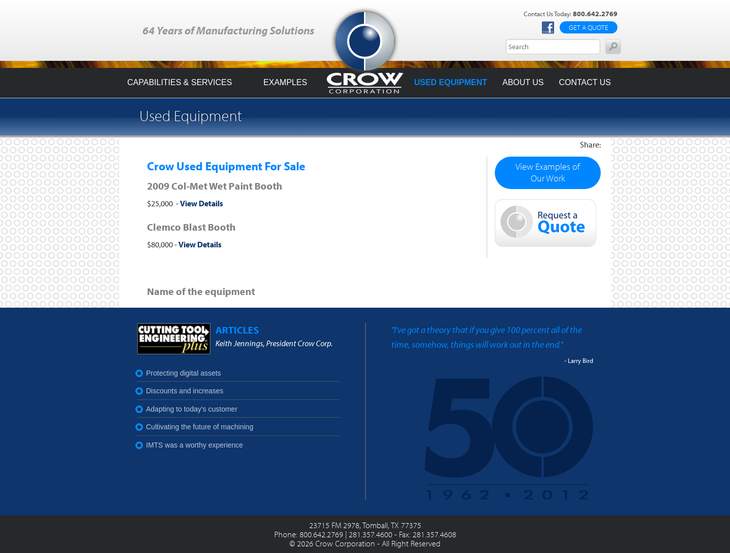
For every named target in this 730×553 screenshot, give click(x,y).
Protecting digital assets (183, 373)
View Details (201, 203)
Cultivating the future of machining (199, 427)
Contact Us (585, 82)
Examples (285, 82)
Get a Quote (588, 27)
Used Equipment (450, 82)
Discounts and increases (185, 391)
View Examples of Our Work (548, 172)
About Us (523, 82)
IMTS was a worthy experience (194, 445)
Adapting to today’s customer (191, 409)
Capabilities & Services (179, 82)
